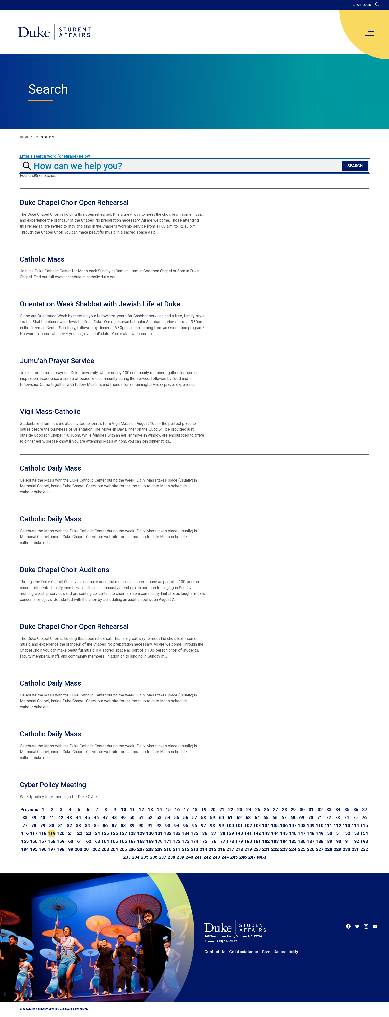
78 (33, 825)
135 (194, 833)
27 (275, 809)
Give (266, 951)
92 (158, 825)
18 (195, 809)
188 (319, 841)
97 (203, 825)
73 (337, 817)
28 (284, 809)
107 (292, 825)
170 (158, 841)
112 (337, 825)
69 (301, 817)
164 (105, 841)
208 (150, 849)
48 (114, 817)
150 (328, 833)
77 (24, 825)
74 (346, 817)
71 (319, 817)
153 (355, 833)
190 (337, 841)
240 (189, 857)
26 (266, 809)
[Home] (54, 32)
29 (293, 809)
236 (153, 857)
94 (176, 825)
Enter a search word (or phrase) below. (55, 156)
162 (87, 841)
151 (337, 833)
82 (69, 825)
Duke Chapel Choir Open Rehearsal (74, 202)
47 (105, 817)
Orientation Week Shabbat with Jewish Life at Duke (100, 304)
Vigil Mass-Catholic (50, 411)
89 (132, 825)
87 (114, 825)
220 (257, 849)
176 (212, 841)
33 (328, 809)
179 (239, 841)
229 (337, 849)
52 (149, 817)
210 (167, 849)
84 (87, 825)
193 (364, 841)
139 (230, 833)
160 (69, 841)
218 (239, 849)
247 (252, 857)
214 (203, 849)
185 (292, 841)
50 (132, 817)
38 (24, 817)
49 (123, 817)
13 (150, 809)
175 (203, 841)
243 (216, 857)
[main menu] (368, 32)
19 (203, 809)
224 (292, 849)
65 (265, 817)
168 (141, 841)
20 (212, 809)
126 (114, 833)
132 (167, 833)
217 (230, 849)
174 (194, 841)
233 (126, 857)
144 (275, 833)
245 (234, 857)
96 (194, 825)
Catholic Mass (42, 259)
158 (51, 841)
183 (275, 841)
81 (60, 825)
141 (248, 833)
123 (87, 833)
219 (248, 849)
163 (96, 841)
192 (355, 841)
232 (364, 849)
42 (60, 817)
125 (105, 833)
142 (257, 833)
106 (284, 825)
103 (257, 825)
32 (320, 809)
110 (319, 825)
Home (24, 137)
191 (346, 841)
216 (221, 849)
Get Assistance (243, 951)
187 (310, 841)
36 (355, 809)
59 (212, 817)
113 (346, 825)
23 (239, 809)
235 (144, 857)
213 (194, 849)
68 (292, 817)
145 (284, 833)
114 (355, 825)
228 (328, 849)
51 (140, 817)
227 (319, 849)
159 (60, 841)
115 (364, 825)
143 (266, 833)
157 (42, 841)
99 (221, 825)
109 (310, 825)
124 (96, 833)
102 (248, 825)
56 (185, 817)
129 (141, 833)
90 (140, 825)
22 (230, 809)
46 (96, 817)
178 (230, 841)
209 (158, 849)
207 (141, 849)
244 (225, 857)
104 (266, 825)
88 (123, 825)
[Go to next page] (261, 857)
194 (25, 849)
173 (185, 841)
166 (123, 841)
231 (355, 849)
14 (159, 809)
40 (42, 817)
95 (185, 825)
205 (123, 849)
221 (266, 849)
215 (212, 849)
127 (123, 833)
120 (60, 833)
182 (266, 841)
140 (239, 833)
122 (78, 833)
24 (248, 809)
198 (60, 849)
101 (239, 825)
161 (78, 841)
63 (248, 817)
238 (171, 857)
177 (221, 841)
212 (185, 849)
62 (239, 817)
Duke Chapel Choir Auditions (64, 570)
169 (150, 841)
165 (114, 841)
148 (310, 833)
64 (257, 817)
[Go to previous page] (29, 810)
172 (176, 841)
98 (212, 825)
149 (319, 833)
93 (167, 825)
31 (311, 809)
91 (149, 825)
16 (177, 809)
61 (230, 817)
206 (132, 849)
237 (162, 857)
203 (105, 849)
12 (141, 809)
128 (132, 833)
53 (158, 817)
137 (212, 833)
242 (207, 857)
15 (168, 809)
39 (33, 817)
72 (328, 817)
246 (243, 857)
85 (96, 825)
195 (33, 849)
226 (310, 849)
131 (158, 833)
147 (301, 833)
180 (248, 841)
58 (203, 817)
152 (346, 833)
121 (69, 833)
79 (42, 825)
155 (25, 841)
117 (33, 833)
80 (51, 825)
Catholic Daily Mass (50, 468)
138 (221, 833)
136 (203, 833)
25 (257, 809)
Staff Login (362, 5)
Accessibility (286, 951)
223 (284, 849)
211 (176, 849)
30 (302, 809)
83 (78, 825)
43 (69, 817)
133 (176, 833)
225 (301, 849)
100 (230, 825)
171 (167, 841)
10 (123, 809)
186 (301, 841)
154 (364, 833)
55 (176, 817)
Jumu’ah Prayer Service (57, 361)
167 (132, 841)
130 (150, 833)
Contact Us (214, 951)
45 (87, 817)
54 (167, 817)
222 (275, 849)
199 (69, 849)
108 (301, 825)
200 (78, 849)
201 (87, 849)
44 (78, 817)
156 (33, 841)
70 (310, 817)
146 (292, 833)
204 (114, 849)
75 (355, 817)
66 (274, 817)
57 (194, 817)
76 (364, 817)
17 (186, 809)
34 (337, 809)
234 (135, 857)
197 (51, 849)
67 (283, 817)
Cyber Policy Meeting (53, 785)
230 (346, 849)
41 (51, 817)
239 (180, 857)
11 (132, 809)
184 (284, 841)
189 (328, 841)
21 (221, 809)
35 (346, 809)
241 (198, 857)
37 (364, 809)
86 (105, 825)
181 (257, 841)
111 (328, 825)
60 (221, 817)
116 (25, 833)
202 (96, 849)
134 (185, 833)
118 (42, 833)
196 (42, 849)
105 (275, 825)
